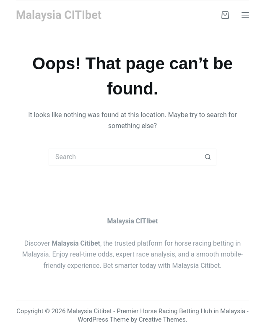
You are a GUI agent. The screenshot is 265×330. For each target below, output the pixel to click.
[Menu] (245, 15)
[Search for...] (124, 157)
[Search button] (208, 157)
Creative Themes (162, 319)
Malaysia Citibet (196, 266)
